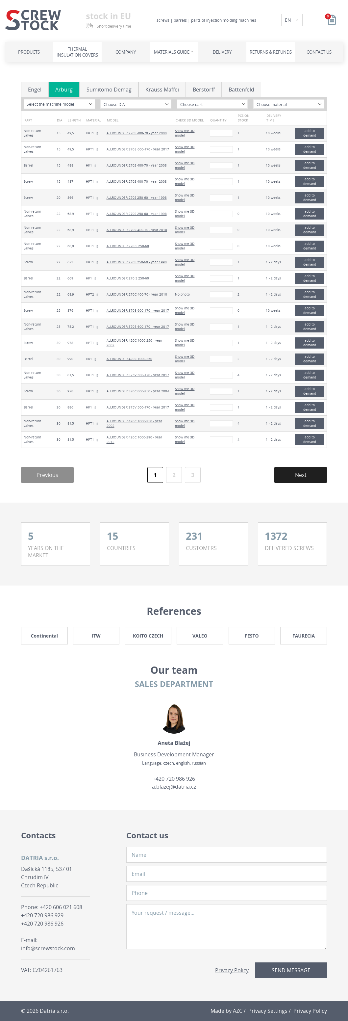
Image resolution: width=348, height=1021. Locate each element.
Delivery (222, 52)
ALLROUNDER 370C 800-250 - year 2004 (138, 391)
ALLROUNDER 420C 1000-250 (129, 359)
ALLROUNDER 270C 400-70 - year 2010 (137, 230)
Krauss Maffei (162, 89)
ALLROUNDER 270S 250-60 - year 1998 (137, 198)
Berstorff (204, 89)
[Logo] (33, 20)
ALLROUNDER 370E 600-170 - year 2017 (138, 149)
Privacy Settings (267, 1010)
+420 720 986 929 (42, 915)
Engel (34, 89)
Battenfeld (241, 89)
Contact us (319, 52)
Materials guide (171, 52)
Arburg (64, 89)
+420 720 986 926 (174, 778)
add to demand (309, 133)
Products (29, 52)
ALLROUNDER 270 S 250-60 (128, 246)
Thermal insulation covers (77, 52)
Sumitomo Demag (109, 89)
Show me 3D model (184, 133)
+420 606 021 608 (61, 907)
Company (125, 52)
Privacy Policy (232, 970)
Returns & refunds (271, 52)
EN (288, 20)
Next (301, 475)
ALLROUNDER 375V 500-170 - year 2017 (138, 375)
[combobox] (59, 104)
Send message (291, 970)
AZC (237, 1010)
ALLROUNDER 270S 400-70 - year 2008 (137, 133)
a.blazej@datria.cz (174, 786)
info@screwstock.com (48, 948)
